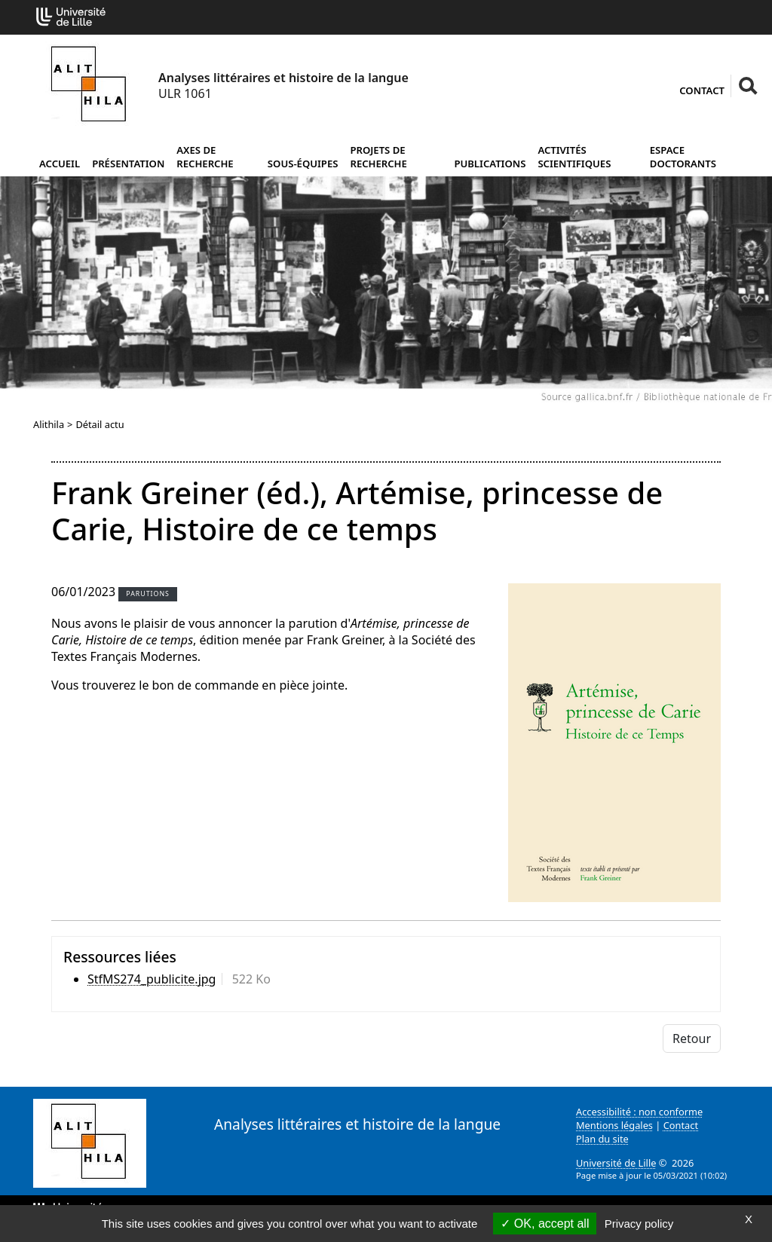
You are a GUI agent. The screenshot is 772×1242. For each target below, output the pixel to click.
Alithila (48, 424)
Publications (489, 163)
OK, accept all (545, 1223)
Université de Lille (616, 1163)
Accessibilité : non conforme (639, 1111)
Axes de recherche (204, 156)
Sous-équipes (303, 163)
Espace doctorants (683, 156)
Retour (691, 1038)
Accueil (59, 163)
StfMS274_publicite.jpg (151, 979)
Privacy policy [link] (639, 1223)
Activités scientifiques (574, 156)
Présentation (128, 163)
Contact (702, 90)
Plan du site (602, 1139)
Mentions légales (614, 1125)
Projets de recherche (378, 156)
